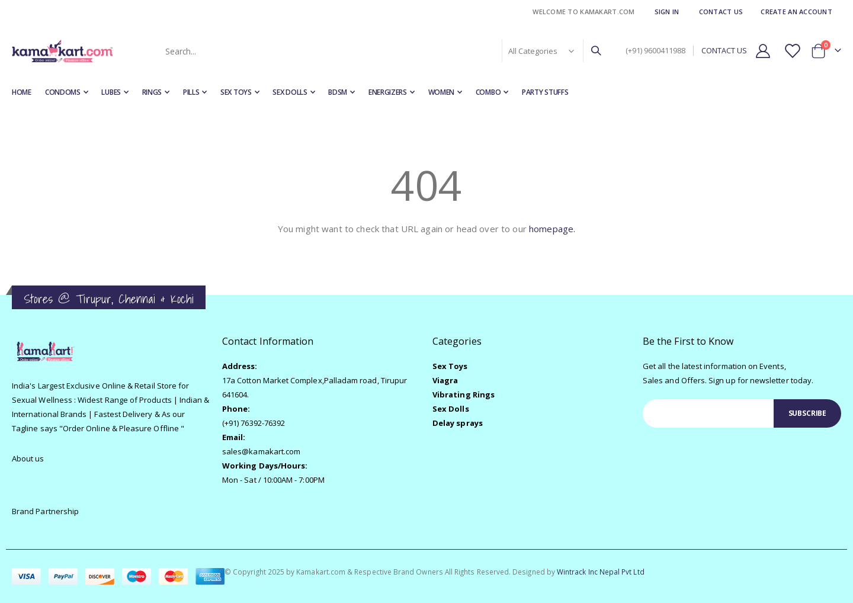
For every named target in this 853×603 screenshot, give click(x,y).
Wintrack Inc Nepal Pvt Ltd (600, 571)
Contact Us (721, 11)
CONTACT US (724, 51)
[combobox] (382, 51)
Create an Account (796, 11)
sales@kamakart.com (261, 451)
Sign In (667, 11)
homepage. (552, 229)
